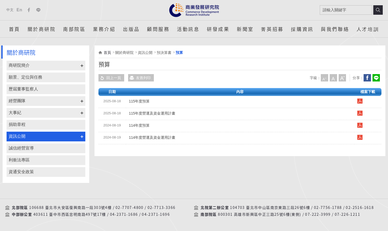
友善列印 (139, 77)
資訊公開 (17, 136)
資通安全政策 (21, 172)
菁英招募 (272, 28)
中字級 (333, 77)
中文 (9, 10)
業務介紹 (104, 28)
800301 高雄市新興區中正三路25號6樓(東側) (259, 214)
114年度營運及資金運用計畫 (152, 137)
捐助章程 (17, 124)
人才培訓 (367, 28)
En (19, 10)
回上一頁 (109, 77)
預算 (179, 52)
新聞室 (245, 28)
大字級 (342, 77)
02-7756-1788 (328, 207)
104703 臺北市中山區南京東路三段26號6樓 (270, 207)
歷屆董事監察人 (23, 89)
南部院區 (74, 28)
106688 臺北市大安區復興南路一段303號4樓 (70, 207)
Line (38, 10)
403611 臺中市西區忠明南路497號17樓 (69, 214)
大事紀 (15, 112)
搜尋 (378, 10)
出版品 (131, 28)
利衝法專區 (19, 160)
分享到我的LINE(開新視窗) (376, 77)
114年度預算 (139, 125)
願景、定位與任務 (25, 77)
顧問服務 (158, 28)
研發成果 (218, 28)
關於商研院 (42, 28)
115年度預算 (139, 101)
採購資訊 (302, 28)
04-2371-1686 (124, 214)
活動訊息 (188, 28)
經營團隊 (17, 101)
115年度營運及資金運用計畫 (152, 113)
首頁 (14, 28)
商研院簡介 (19, 65)
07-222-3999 (318, 214)
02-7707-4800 (130, 207)
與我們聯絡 (335, 28)
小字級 (324, 77)
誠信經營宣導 (21, 148)
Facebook (29, 10)
